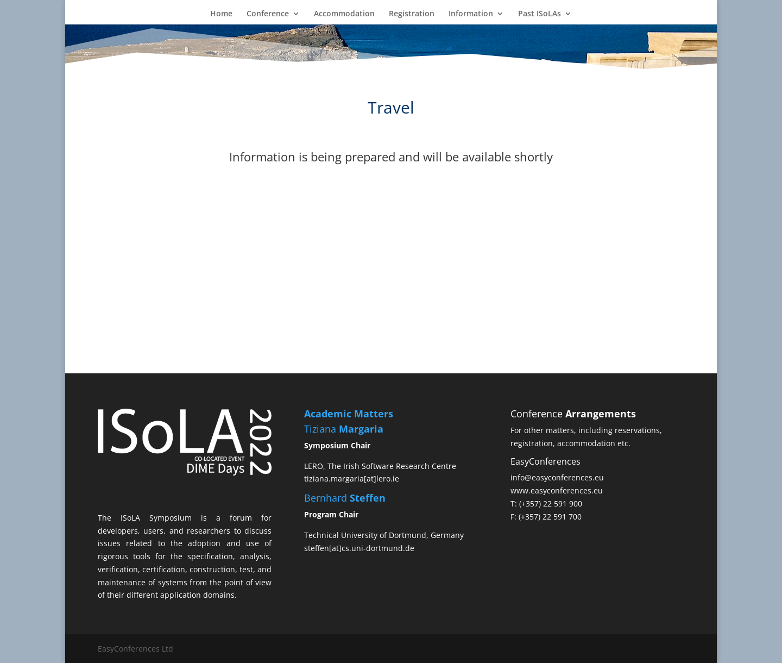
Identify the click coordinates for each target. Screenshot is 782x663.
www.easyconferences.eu (556, 490)
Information (471, 14)
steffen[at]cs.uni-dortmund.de (359, 548)
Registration (411, 14)
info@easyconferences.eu (557, 477)
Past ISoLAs (539, 14)
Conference (268, 14)
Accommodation (344, 14)
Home (221, 14)
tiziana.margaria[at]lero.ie (351, 478)
